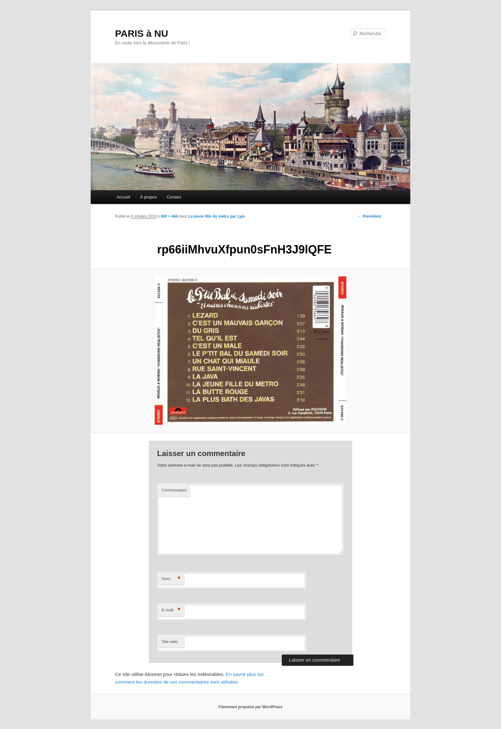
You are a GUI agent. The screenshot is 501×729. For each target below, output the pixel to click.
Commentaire (174, 490)
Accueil (123, 197)
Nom (171, 579)
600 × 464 (169, 216)
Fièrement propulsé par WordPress (250, 707)
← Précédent (369, 216)
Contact (174, 197)
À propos (148, 197)
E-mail (171, 610)
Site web (170, 641)
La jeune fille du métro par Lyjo (216, 216)
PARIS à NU (141, 33)
